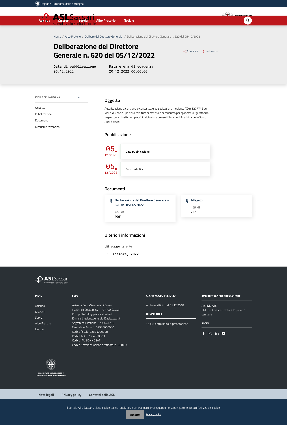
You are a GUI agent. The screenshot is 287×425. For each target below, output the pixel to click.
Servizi (83, 34)
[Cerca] (248, 34)
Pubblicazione (43, 127)
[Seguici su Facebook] (204, 346)
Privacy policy (153, 414)
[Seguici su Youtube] (223, 346)
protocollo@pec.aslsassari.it (95, 328)
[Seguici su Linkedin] (217, 346)
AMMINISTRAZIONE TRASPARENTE (221, 310)
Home (57, 50)
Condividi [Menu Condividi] (190, 65)
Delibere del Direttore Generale (104, 50)
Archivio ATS (209, 319)
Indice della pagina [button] (47, 111)
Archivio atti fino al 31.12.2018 (165, 319)
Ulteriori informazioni (47, 140)
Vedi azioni (210, 65)
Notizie (129, 34)
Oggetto (40, 121)
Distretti (64, 34)
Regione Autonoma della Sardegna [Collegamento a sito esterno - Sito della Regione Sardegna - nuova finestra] (62, 3)
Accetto (135, 414)
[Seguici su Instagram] (210, 346)
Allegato (197, 214)
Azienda (44, 34)
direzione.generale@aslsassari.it (100, 332)
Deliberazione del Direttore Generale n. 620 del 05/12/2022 (163, 50)
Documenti (41, 134)
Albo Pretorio (106, 34)
